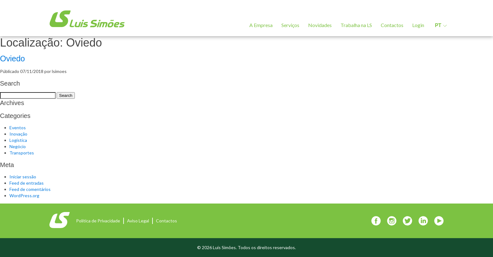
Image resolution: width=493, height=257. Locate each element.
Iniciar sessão (22, 176)
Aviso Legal (138, 220)
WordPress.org (24, 195)
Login (418, 25)
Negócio (17, 146)
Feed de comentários (30, 189)
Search (65, 95)
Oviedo (12, 58)
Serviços (290, 25)
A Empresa (261, 25)
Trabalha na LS (356, 25)
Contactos (392, 25)
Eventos (17, 127)
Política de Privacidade (98, 220)
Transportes (21, 152)
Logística (18, 140)
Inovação (18, 134)
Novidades (320, 25)
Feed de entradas (26, 183)
